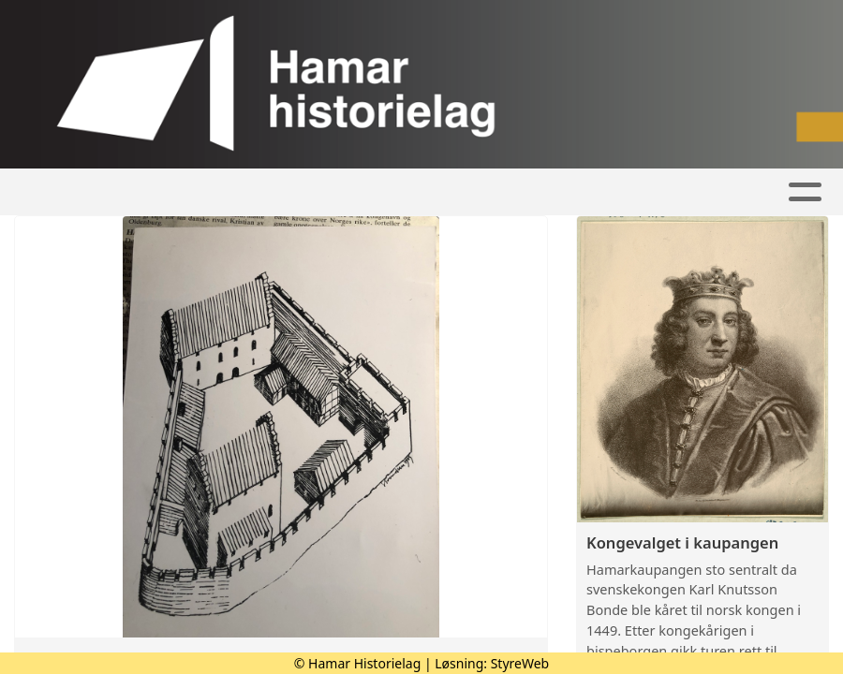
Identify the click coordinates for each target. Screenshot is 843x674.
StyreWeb (520, 663)
